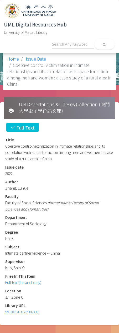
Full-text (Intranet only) (23, 282)
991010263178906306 (21, 311)
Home (13, 59)
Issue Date (35, 59)
